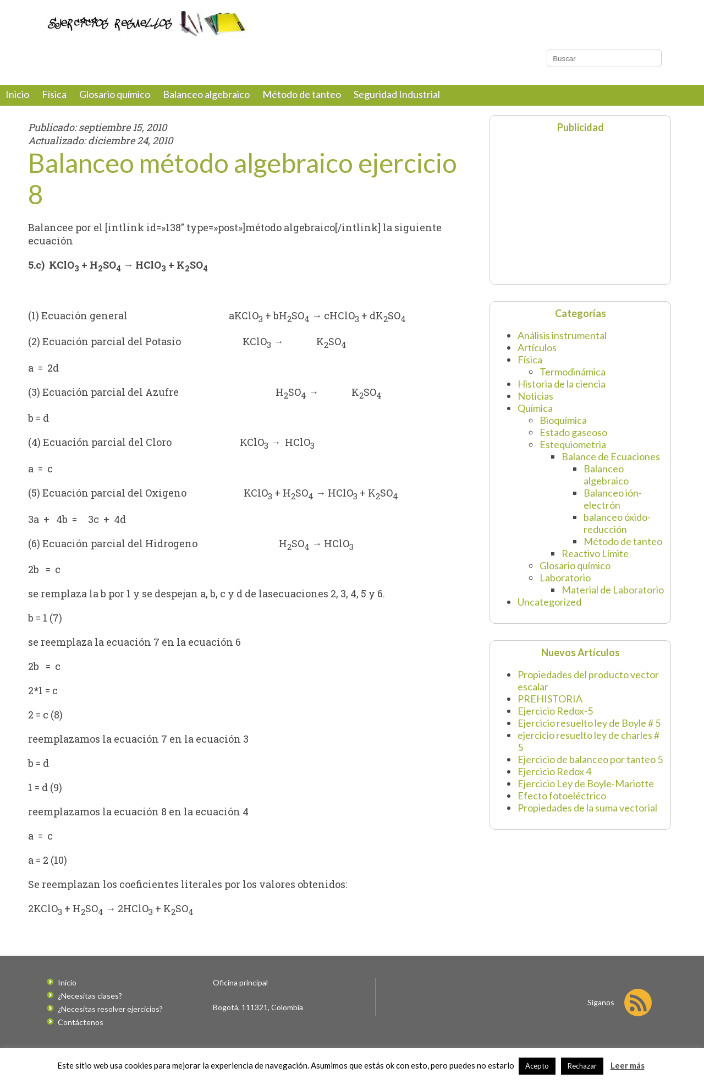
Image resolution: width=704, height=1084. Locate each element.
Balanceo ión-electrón (613, 507)
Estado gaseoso (573, 440)
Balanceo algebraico (206, 102)
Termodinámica (573, 380)
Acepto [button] (537, 1065)
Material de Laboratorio (613, 598)
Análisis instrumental (562, 343)
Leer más (627, 1065)
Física (54, 102)
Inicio (17, 102)
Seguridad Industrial (397, 102)
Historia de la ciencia (562, 392)
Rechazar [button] (582, 1065)
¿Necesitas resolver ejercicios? (110, 1017)
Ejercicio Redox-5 (555, 719)
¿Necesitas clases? (90, 1004)
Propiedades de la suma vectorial (587, 816)
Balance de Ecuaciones (611, 465)
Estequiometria (573, 452)
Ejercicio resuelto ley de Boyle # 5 (589, 731)
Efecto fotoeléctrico (562, 804)
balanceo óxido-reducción (617, 531)
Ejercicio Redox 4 (554, 779)
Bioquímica (563, 428)
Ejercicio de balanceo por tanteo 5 (590, 767)
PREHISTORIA (550, 707)
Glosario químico (114, 102)
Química (535, 416)
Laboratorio (565, 586)
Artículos (537, 356)
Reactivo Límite (595, 561)
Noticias (535, 404)
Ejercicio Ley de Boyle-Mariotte (586, 792)
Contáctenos (80, 1030)
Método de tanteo (301, 102)
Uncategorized (549, 610)
